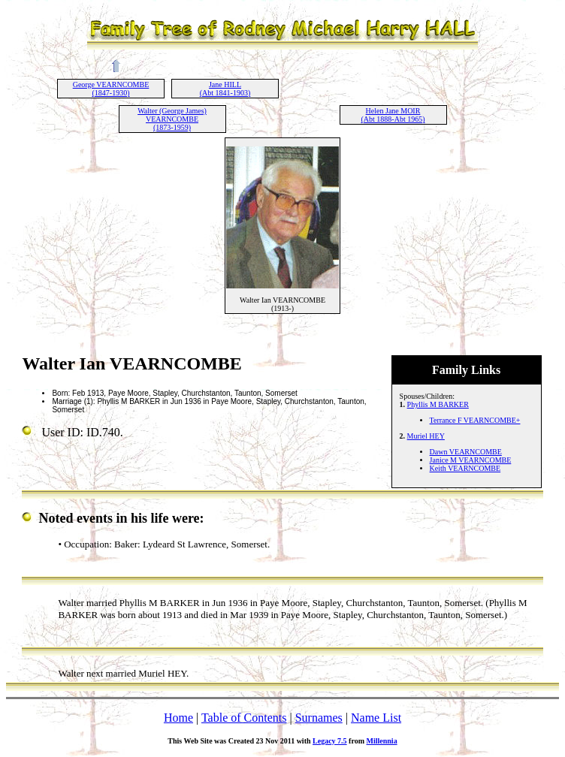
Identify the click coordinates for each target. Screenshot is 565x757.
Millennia (382, 741)
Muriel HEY (426, 436)
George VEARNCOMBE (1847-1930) (111, 88)
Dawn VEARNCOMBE (466, 452)
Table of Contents (244, 717)
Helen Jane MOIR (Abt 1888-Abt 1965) (393, 115)
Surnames (319, 717)
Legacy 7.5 (330, 741)
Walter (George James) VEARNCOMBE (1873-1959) (172, 119)
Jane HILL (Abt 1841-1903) (225, 88)
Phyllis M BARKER (438, 404)
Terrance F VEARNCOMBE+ (475, 420)
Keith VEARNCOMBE (465, 468)
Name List (376, 717)
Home (178, 717)
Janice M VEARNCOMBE (471, 460)
